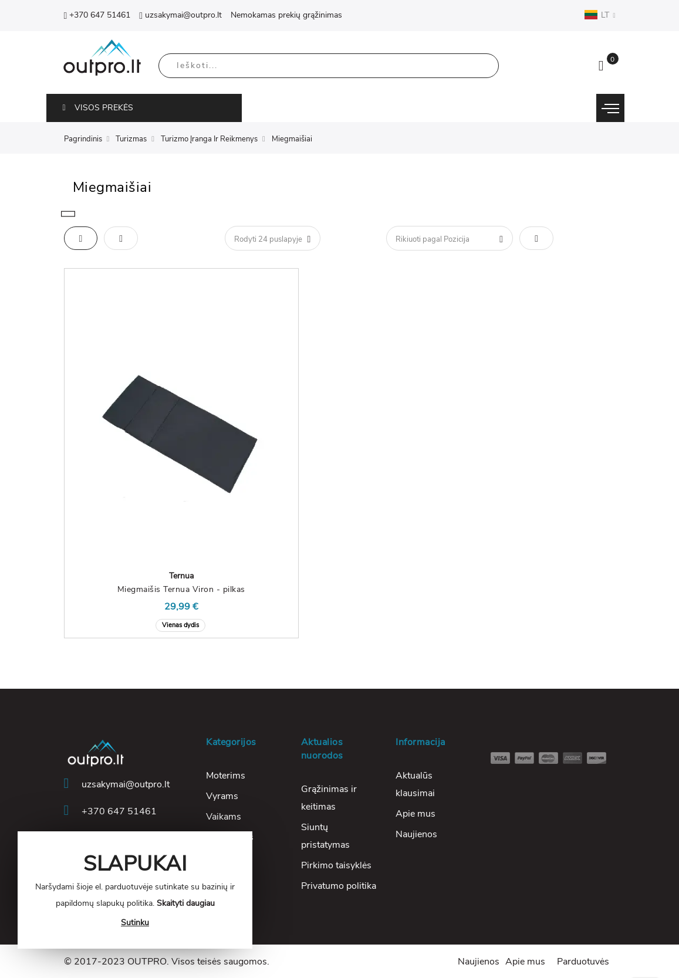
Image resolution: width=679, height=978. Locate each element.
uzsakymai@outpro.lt (180, 15)
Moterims (225, 775)
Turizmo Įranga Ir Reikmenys (209, 139)
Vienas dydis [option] (180, 625)
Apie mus (415, 813)
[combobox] (328, 65)
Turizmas (131, 139)
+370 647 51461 (97, 15)
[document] (135, 890)
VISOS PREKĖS (98, 107)
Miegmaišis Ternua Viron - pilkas (181, 589)
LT (599, 15)
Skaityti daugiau (186, 903)
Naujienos (416, 834)
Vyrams (222, 796)
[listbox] (181, 624)
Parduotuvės (583, 961)
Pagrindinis (83, 139)
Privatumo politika (338, 885)
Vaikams (223, 816)
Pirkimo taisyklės (336, 865)
